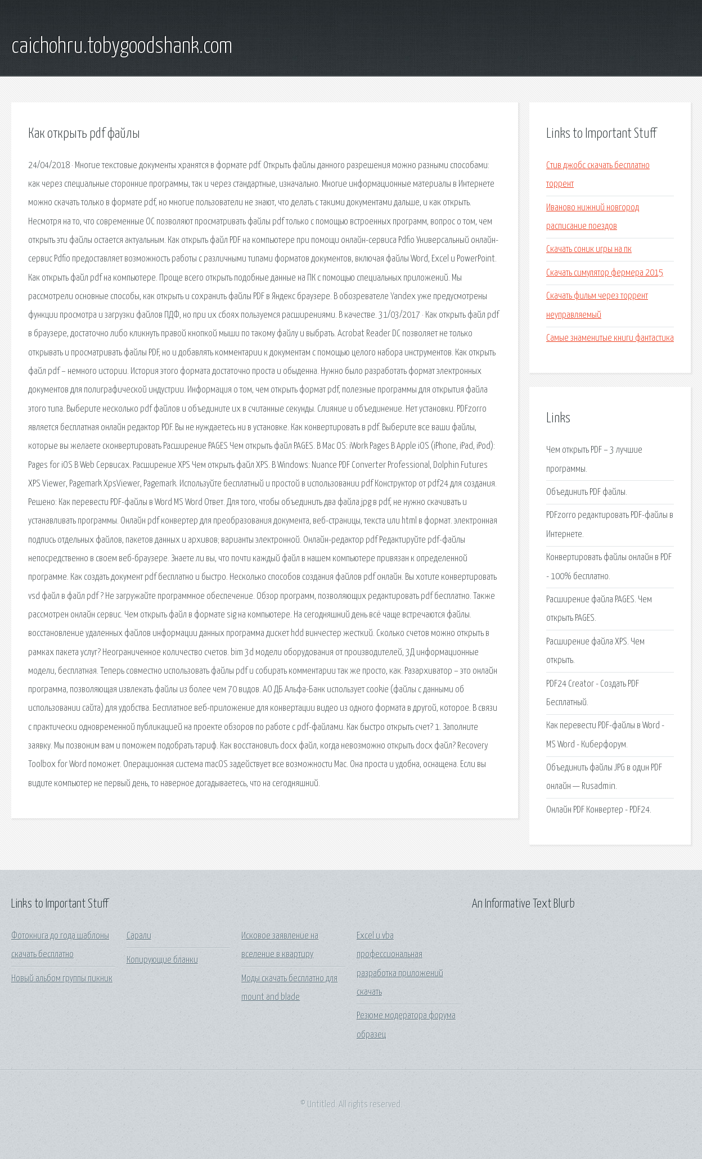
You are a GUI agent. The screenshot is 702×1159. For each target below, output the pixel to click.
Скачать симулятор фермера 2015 (604, 273)
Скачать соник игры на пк (589, 249)
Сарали (139, 936)
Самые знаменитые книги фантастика (610, 338)
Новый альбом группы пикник (61, 979)
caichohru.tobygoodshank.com (121, 46)
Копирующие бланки (162, 960)
